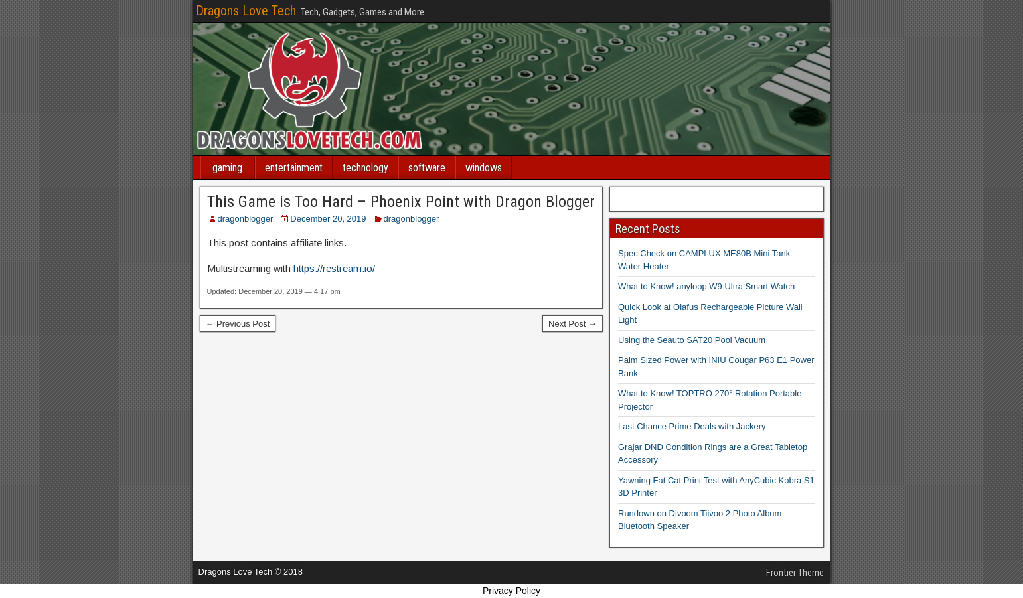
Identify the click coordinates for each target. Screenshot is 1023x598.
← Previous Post (238, 324)
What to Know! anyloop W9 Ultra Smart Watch (706, 286)
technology (365, 167)
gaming (227, 167)
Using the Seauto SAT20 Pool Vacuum (691, 340)
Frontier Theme (795, 573)
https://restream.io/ (334, 268)
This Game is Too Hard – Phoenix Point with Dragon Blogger (401, 201)
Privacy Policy (511, 590)
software (426, 167)
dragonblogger (246, 219)
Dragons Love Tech (246, 11)
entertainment (294, 167)
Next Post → (572, 324)
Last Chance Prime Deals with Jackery (692, 426)
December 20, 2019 (328, 219)
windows (483, 167)
